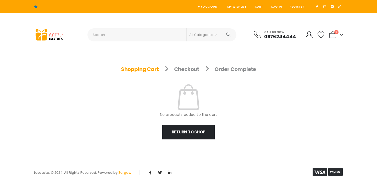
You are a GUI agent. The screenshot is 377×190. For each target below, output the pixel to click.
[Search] (228, 34)
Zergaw (124, 172)
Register (297, 6)
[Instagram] (324, 6)
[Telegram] (332, 6)
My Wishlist (237, 6)
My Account (208, 6)
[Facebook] (317, 6)
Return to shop (189, 132)
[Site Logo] (48, 34)
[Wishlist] (321, 34)
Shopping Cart (140, 69)
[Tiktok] (339, 6)
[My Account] (309, 34)
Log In (276, 6)
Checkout (186, 69)
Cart (259, 6)
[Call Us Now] (274, 34)
